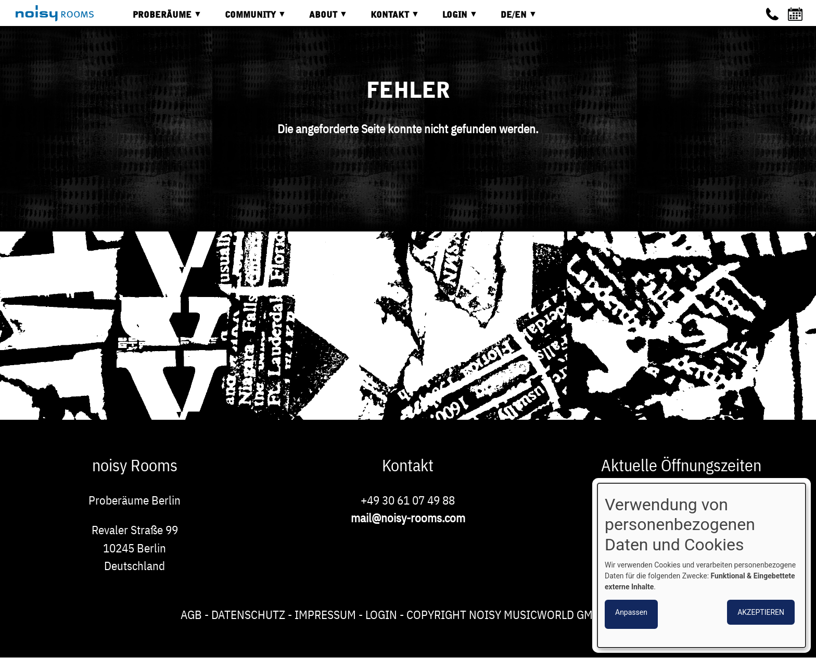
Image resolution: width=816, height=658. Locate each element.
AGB (191, 614)
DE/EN (511, 18)
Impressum (325, 614)
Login (381, 614)
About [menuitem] (321, 18)
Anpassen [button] (631, 612)
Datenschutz (248, 614)
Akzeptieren (760, 612)
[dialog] (701, 565)
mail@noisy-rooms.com (408, 517)
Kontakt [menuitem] (387, 18)
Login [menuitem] (452, 18)
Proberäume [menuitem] (159, 18)
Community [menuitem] (247, 18)
